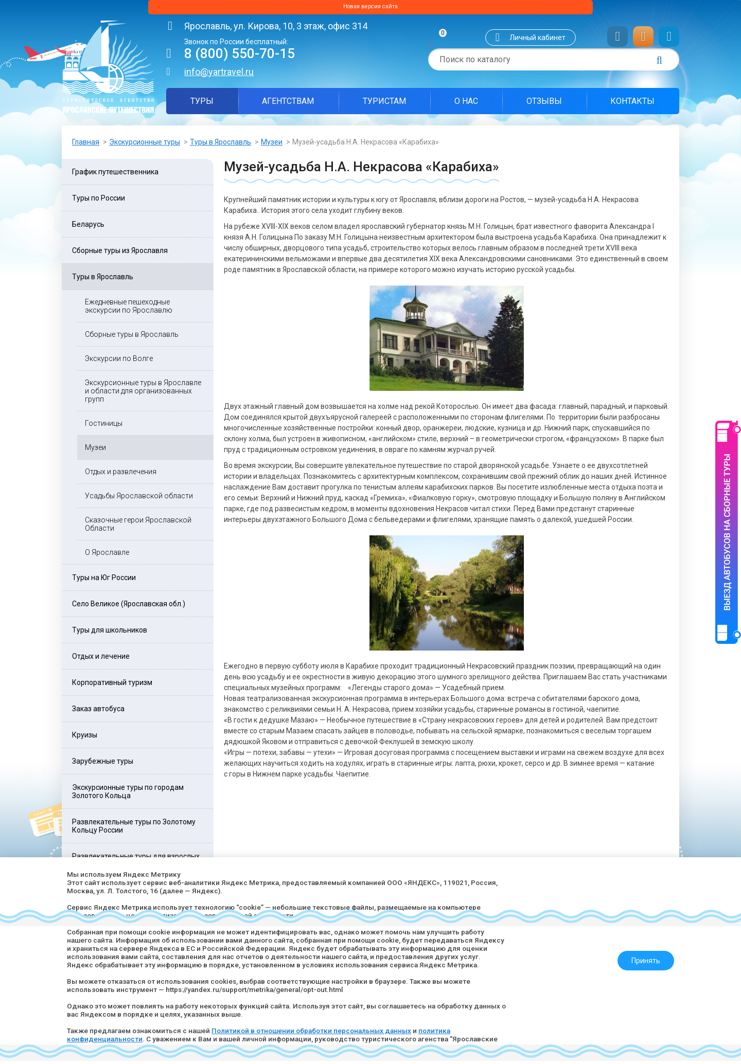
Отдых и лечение (101, 659)
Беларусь (88, 227)
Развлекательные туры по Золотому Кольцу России (134, 829)
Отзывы (544, 104)
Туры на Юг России (104, 580)
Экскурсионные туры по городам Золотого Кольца (128, 794)
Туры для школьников (109, 633)
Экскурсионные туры (144, 145)
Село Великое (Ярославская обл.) (128, 607)
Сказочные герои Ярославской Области (138, 527)
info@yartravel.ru (219, 74)
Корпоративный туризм (112, 685)
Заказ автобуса (98, 712)
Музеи (272, 145)
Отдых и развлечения (120, 475)
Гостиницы (103, 426)
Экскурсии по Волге (119, 361)
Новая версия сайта (370, 9)
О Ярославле (107, 555)
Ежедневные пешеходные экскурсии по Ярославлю (128, 309)
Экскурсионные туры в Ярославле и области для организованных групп (143, 394)
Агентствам (288, 104)
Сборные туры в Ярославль (132, 337)
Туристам (384, 104)
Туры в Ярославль (220, 145)
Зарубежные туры (102, 764)
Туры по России (98, 201)
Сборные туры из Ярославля (120, 253)
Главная (85, 145)
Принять (641, 956)
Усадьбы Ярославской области (139, 499)
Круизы (84, 738)
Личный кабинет (537, 41)
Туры (202, 104)
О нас (466, 104)
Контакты (632, 104)
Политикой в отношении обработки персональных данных (321, 1030)
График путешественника (115, 175)
